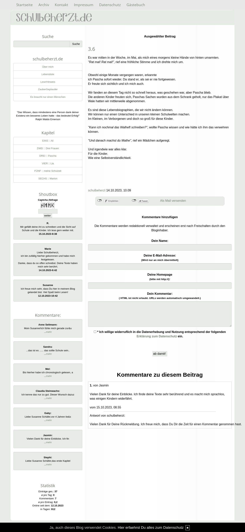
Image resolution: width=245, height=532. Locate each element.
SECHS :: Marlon (47, 178)
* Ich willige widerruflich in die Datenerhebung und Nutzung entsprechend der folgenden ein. (160, 334)
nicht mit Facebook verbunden (99, 200)
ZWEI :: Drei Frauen (48, 148)
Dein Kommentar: (160, 296)
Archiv (43, 4)
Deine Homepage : (159, 277)
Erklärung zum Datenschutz (157, 336)
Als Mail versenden (173, 200)
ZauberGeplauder (48, 89)
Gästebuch (136, 4)
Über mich (47, 66)
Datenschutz (110, 4)
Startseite (24, 4)
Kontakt (61, 4)
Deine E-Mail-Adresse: (159, 258)
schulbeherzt (96, 190)
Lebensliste (48, 74)
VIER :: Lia (48, 163)
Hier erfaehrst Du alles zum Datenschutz (151, 528)
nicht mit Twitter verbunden (134, 200)
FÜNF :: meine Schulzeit (47, 170)
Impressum (83, 4)
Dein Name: (159, 240)
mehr (49, 331)
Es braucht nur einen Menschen (47, 97)
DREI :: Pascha (47, 155)
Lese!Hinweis (47, 81)
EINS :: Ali (48, 140)
